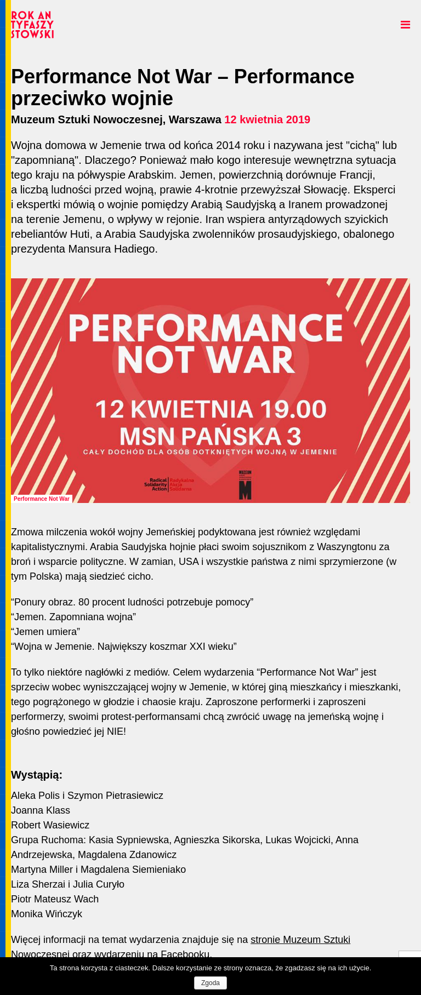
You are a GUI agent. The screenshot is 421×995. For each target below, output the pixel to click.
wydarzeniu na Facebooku (151, 954)
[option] (210, 390)
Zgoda (210, 983)
